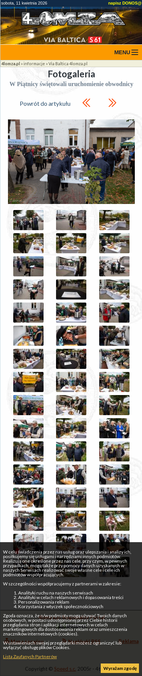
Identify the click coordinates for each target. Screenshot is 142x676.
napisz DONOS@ (125, 3)
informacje (34, 63)
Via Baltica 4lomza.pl (67, 63)
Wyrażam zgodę (120, 668)
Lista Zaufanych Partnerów (30, 656)
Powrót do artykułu (45, 103)
